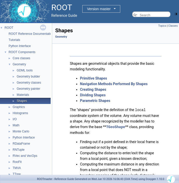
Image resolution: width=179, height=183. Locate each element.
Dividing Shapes (93, 95)
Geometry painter (28, 88)
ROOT (9, 27)
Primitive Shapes (93, 78)
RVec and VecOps (25, 156)
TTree (17, 174)
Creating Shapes (93, 89)
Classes (173, 25)
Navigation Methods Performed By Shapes (114, 84)
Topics (162, 25)
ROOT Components (22, 52)
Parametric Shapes (95, 101)
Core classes (21, 58)
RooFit (17, 162)
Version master (99, 9)
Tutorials (14, 40)
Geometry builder (28, 76)
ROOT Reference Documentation (31, 34)
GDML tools (25, 70)
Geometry (19, 64)
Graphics (19, 107)
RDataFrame (21, 143)
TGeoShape (115, 126)
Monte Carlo (21, 131)
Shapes (22, 101)
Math (16, 125)
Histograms (20, 113)
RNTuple (19, 149)
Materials (23, 95)
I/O (15, 119)
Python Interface (20, 46)
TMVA (17, 168)
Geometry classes (29, 82)
